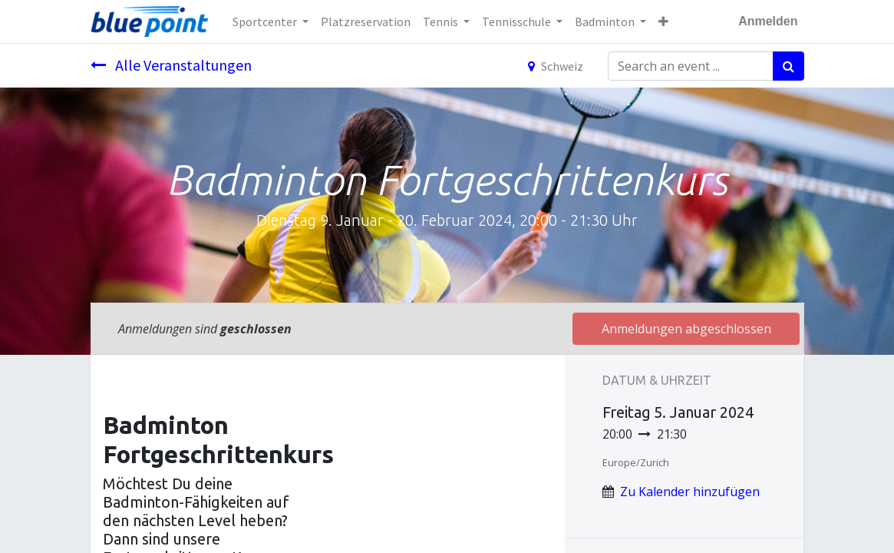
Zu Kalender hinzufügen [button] (690, 491)
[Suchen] (788, 66)
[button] (663, 21)
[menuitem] (366, 21)
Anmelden (767, 21)
